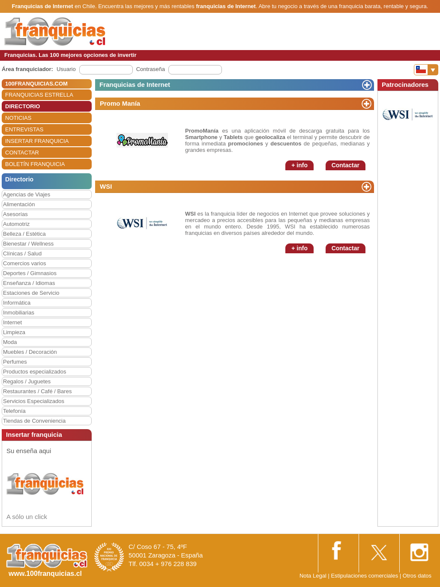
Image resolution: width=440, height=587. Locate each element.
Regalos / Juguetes (27, 381)
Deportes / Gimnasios (30, 273)
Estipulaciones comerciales (365, 575)
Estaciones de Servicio (31, 293)
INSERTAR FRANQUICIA (37, 141)
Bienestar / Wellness (28, 243)
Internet (12, 322)
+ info (299, 165)
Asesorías (15, 214)
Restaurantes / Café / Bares (37, 391)
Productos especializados (34, 371)
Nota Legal (312, 575)
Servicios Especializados (33, 401)
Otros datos (417, 575)
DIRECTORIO (22, 106)
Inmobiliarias (18, 312)
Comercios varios (24, 263)
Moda (10, 342)
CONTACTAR (22, 152)
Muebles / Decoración (30, 352)
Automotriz (16, 224)
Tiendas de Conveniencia (34, 421)
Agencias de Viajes (26, 194)
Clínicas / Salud (22, 253)
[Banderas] (426, 69)
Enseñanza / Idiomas (29, 283)
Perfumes (15, 362)
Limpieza (14, 332)
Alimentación (19, 204)
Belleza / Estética (24, 234)
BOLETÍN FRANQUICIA (35, 164)
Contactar (345, 165)
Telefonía (14, 411)
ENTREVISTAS (24, 129)
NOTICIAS (18, 118)
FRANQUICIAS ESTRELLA (39, 95)
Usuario (66, 69)
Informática (16, 302)
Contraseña (150, 69)
